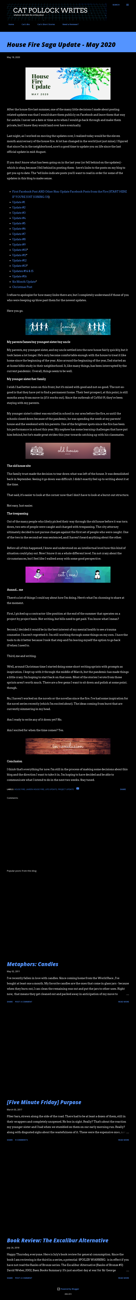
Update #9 (19, 244)
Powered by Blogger (68, 1289)
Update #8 (19, 239)
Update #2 (19, 207)
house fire (19, 789)
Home (9, 24)
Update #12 (19, 260)
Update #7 (19, 234)
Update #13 (19, 265)
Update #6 (19, 228)
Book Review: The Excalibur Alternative (57, 1240)
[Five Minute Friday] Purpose (44, 1102)
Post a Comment (23, 1001)
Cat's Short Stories (44, 24)
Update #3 (19, 212)
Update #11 (19, 255)
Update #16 (19, 276)
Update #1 (18, 202)
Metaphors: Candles (32, 964)
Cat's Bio (24, 24)
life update (51, 789)
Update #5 (19, 223)
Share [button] (123, 789)
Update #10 (19, 249)
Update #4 (19, 218)
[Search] (116, 4)
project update (66, 789)
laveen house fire (35, 789)
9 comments (21, 1140)
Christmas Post (22, 287)
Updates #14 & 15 (22, 271)
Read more (123, 1001)
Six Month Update (24, 281)
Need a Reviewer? (69, 24)
